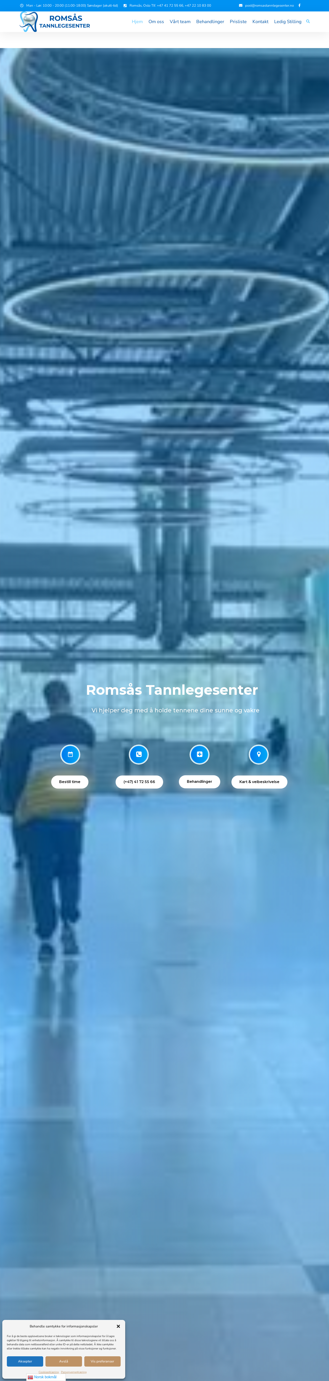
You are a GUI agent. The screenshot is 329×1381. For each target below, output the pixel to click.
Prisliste (238, 22)
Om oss (156, 22)
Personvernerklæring (74, 1372)
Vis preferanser (102, 1361)
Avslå (63, 1361)
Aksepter (25, 1361)
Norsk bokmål (42, 1377)
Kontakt (260, 22)
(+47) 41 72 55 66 (139, 782)
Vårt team (180, 22)
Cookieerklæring (49, 1372)
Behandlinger (210, 22)
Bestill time (69, 782)
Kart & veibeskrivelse (259, 782)
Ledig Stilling (288, 22)
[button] (118, 1326)
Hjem (137, 22)
